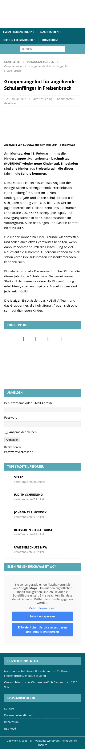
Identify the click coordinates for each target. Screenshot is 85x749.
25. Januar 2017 (16, 99)
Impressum (11, 722)
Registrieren (12, 447)
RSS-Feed (10, 728)
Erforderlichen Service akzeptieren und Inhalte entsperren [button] (42, 630)
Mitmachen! (50, 40)
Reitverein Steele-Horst (33, 530)
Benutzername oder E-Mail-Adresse (28, 403)
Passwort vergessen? (18, 452)
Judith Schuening (41, 99)
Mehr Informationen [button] (42, 608)
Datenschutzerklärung (18, 715)
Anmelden (12, 439)
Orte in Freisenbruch (18, 40)
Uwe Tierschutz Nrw (30, 547)
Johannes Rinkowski (31, 512)
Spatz (18, 477)
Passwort (10, 417)
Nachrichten (49, 32)
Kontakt (9, 708)
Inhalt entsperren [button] (42, 616)
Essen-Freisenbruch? (17, 32)
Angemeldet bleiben (23, 432)
